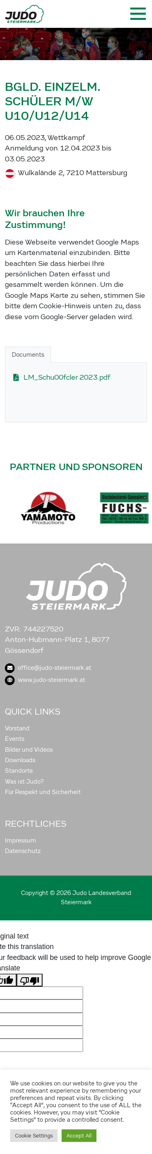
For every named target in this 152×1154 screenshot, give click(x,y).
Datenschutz (23, 851)
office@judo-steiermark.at (48, 667)
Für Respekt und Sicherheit (43, 792)
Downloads (20, 760)
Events (14, 738)
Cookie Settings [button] (34, 1136)
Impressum (20, 840)
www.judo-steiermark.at (45, 680)
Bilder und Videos (29, 749)
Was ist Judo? (24, 781)
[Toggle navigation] (137, 13)
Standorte (19, 770)
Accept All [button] (79, 1136)
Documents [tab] (28, 354)
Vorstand (17, 728)
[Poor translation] (30, 980)
